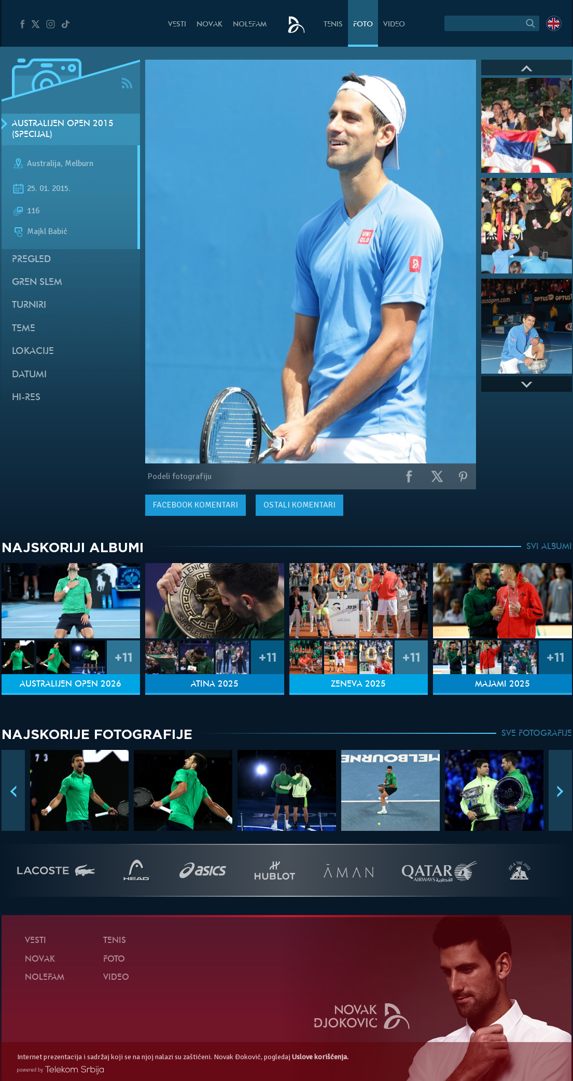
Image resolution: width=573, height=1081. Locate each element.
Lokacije (33, 352)
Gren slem (37, 283)
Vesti (177, 25)
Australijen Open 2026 (70, 684)
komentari (195, 505)
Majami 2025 (502, 684)
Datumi (29, 375)
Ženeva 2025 (358, 684)
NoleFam (250, 25)
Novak (209, 25)
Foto (363, 25)
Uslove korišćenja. (320, 1056)
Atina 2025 (215, 684)
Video (394, 25)
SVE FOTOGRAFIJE (536, 734)
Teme (23, 329)
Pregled (31, 260)
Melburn (79, 164)
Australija (44, 164)
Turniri (29, 305)
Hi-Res (26, 398)
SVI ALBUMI (549, 547)
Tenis (333, 25)
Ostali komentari (299, 505)
